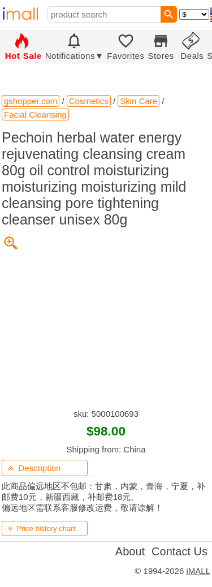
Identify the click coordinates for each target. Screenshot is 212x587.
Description (34, 468)
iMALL (198, 571)
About (130, 551)
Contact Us (179, 551)
